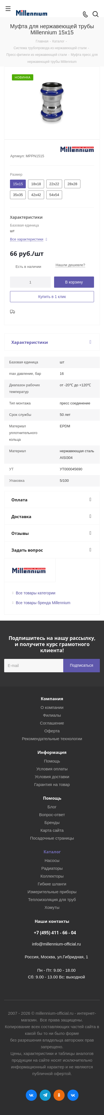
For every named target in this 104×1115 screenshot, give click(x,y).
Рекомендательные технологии (52, 738)
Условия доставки (52, 776)
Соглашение (52, 723)
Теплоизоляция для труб (52, 899)
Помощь (52, 761)
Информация (52, 752)
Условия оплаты (52, 768)
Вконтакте (31, 1095)
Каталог (52, 851)
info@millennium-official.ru (56, 944)
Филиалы (52, 715)
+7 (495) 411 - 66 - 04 (55, 932)
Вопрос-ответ (52, 814)
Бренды (51, 822)
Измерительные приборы (52, 891)
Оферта (52, 730)
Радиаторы (52, 868)
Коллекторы (52, 876)
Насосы (52, 860)
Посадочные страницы (52, 838)
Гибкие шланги (52, 883)
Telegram (45, 1095)
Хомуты (52, 907)
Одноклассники (59, 1095)
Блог (51, 806)
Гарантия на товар (52, 784)
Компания (52, 698)
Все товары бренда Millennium (43, 603)
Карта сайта (52, 830)
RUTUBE (72, 1095)
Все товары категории (35, 593)
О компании (52, 707)
